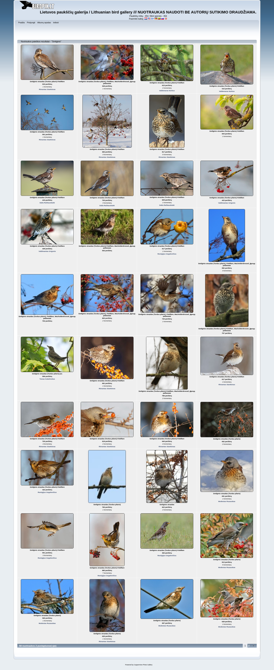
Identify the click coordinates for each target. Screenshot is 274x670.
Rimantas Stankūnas (47, 89)
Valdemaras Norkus (167, 91)
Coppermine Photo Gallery (143, 665)
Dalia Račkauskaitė (47, 203)
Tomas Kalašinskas (47, 379)
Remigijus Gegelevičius (166, 254)
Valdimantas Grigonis (226, 203)
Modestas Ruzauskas (226, 501)
